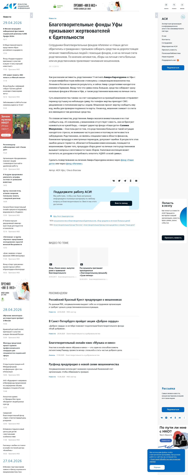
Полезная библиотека (171, 53)
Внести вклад (121, 203)
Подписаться (173, 68)
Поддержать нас (169, 60)
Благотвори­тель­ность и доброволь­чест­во (74, 276)
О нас (164, 36)
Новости (52, 18)
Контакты (166, 39)
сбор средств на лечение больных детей (113, 221)
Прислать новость (169, 50)
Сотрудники (167, 43)
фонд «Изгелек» (74, 163)
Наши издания (168, 57)
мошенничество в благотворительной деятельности (75, 221)
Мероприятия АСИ (169, 46)
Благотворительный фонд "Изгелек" (68, 225)
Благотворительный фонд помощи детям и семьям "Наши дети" (109, 225)
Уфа (54, 216)
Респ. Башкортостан (65, 216)
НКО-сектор (71, 312)
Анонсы (52, 355)
